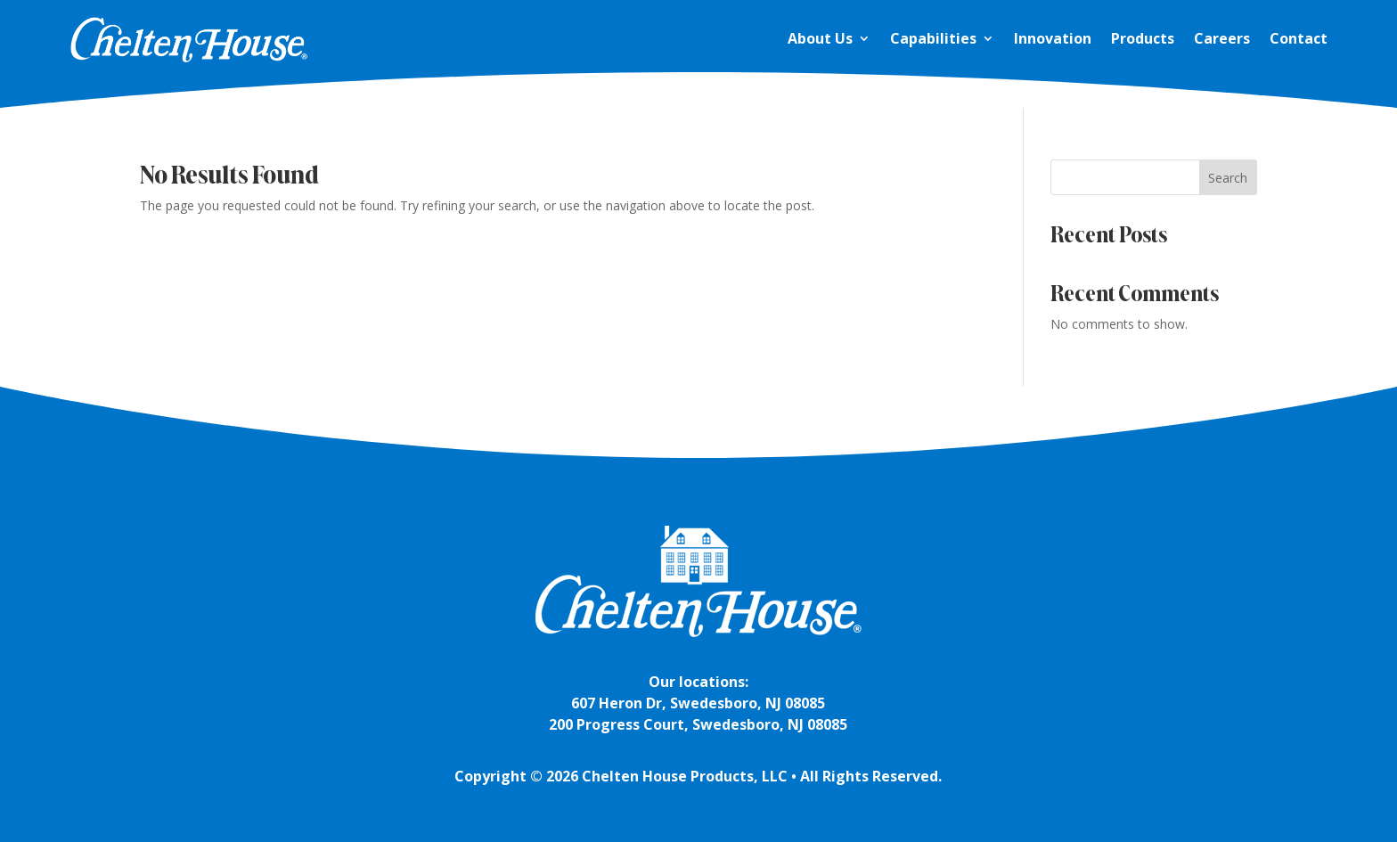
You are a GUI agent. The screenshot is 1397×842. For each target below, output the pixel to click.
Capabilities (933, 38)
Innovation (1052, 38)
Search (1227, 177)
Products (1142, 38)
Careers (1222, 38)
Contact (1299, 38)
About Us (820, 38)
